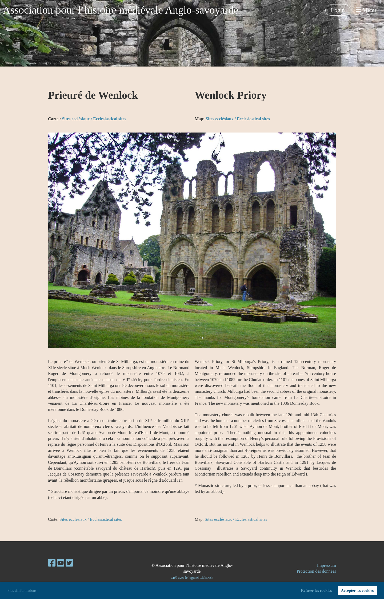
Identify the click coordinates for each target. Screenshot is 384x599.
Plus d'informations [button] (22, 591)
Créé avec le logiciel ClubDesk (192, 578)
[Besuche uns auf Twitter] (69, 563)
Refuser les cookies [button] (316, 590)
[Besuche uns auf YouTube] (60, 563)
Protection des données (316, 571)
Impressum (326, 565)
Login (338, 10)
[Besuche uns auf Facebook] (51, 563)
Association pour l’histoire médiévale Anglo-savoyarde (120, 10)
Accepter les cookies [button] (357, 590)
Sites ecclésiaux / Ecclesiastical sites (94, 119)
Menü (366, 10)
